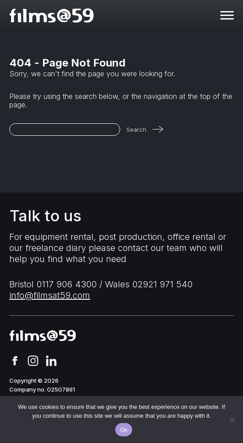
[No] (231, 419)
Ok (123, 430)
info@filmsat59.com (49, 295)
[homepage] (51, 15)
